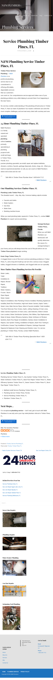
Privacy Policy (25, 671)
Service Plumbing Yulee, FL (10, 484)
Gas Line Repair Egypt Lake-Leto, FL (13, 487)
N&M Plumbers (11, 5)
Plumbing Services (13, 671)
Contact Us (48, 15)
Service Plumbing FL (17, 443)
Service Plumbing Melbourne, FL (12, 495)
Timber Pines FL (17, 446)
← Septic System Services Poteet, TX (11, 450)
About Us (26, 15)
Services (34, 15)
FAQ (41, 15)
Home (19, 15)
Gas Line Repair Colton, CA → (44, 450)
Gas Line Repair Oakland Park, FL (12, 492)
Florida (9, 443)
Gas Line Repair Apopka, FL (10, 490)
